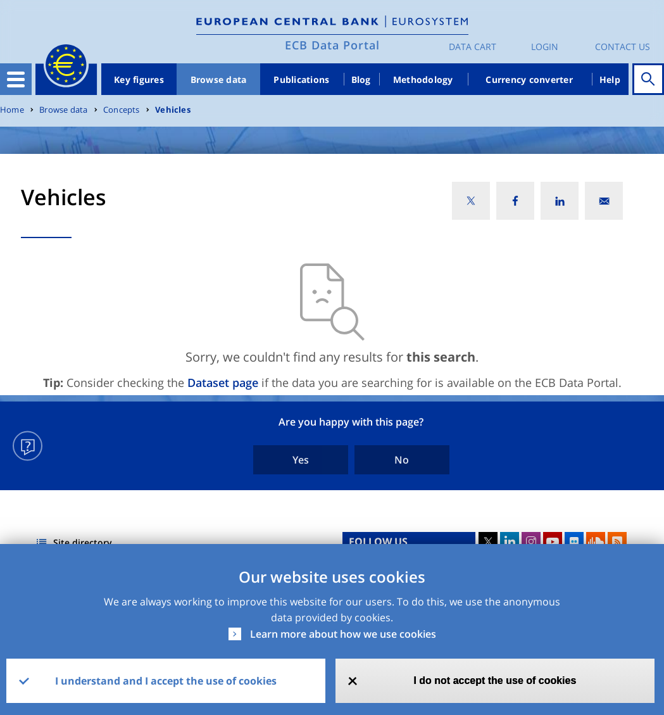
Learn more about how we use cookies (343, 634)
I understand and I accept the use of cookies (166, 681)
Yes (300, 460)
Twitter (488, 541)
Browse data (219, 79)
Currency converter (529, 79)
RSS (617, 541)
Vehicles (173, 109)
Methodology (423, 79)
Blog (361, 79)
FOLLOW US (378, 541)
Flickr (574, 541)
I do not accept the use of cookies (494, 680)
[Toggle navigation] (16, 79)
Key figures (139, 79)
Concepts (121, 109)
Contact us (622, 47)
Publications (301, 79)
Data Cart (472, 47)
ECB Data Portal (332, 45)
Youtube (552, 541)
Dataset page (222, 382)
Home (12, 109)
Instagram (531, 541)
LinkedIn (509, 541)
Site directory (82, 542)
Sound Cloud (595, 541)
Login (544, 47)
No (401, 460)
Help (609, 79)
